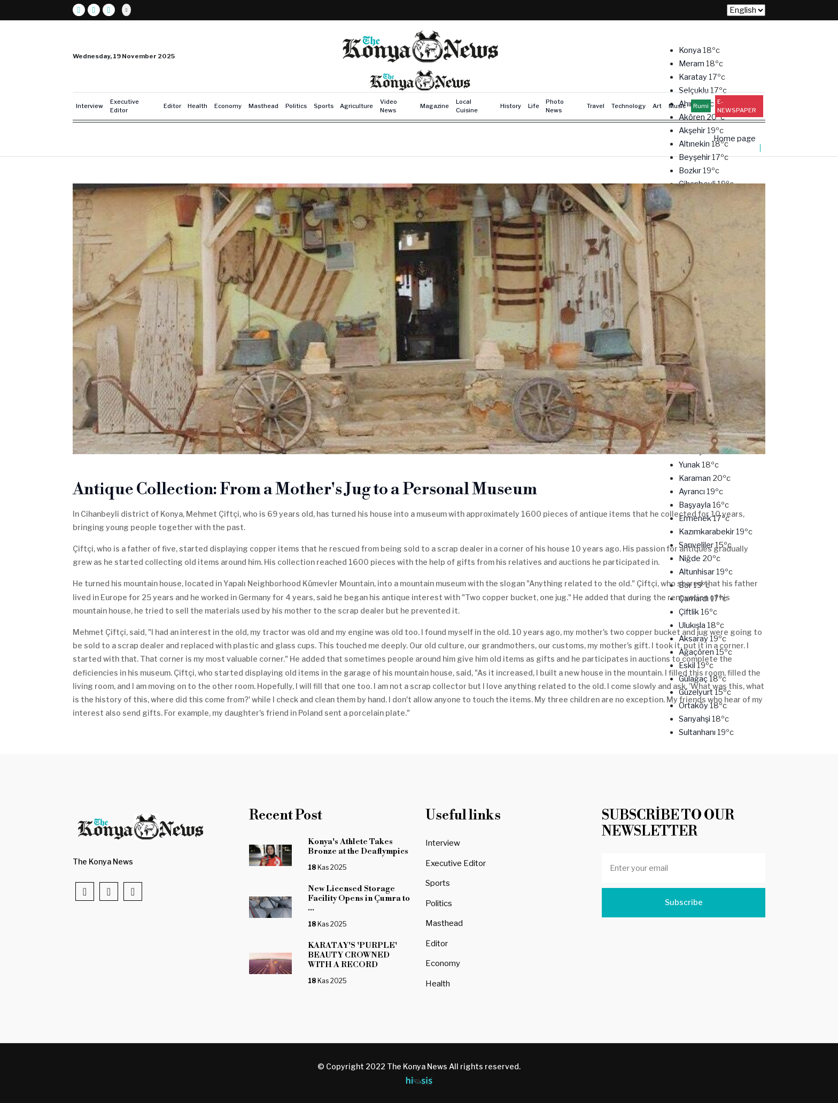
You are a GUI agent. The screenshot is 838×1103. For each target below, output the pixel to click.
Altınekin (695, 144)
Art (657, 106)
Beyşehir (695, 157)
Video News (388, 106)
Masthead (263, 106)
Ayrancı (693, 491)
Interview (89, 106)
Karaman (695, 478)
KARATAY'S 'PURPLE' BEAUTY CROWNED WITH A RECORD (352, 955)
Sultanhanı (698, 732)
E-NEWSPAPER (736, 106)
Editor (172, 106)
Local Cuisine (467, 106)
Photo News (555, 106)
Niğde (690, 558)
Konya (691, 50)
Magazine (434, 106)
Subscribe (684, 902)
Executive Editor (124, 106)
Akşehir (693, 130)
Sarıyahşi (695, 719)
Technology (628, 106)
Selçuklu (694, 90)
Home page (734, 138)
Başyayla (695, 505)
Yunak (690, 465)
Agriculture (356, 106)
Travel (595, 106)
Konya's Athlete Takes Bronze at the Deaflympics (360, 846)
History (510, 106)
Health (197, 106)
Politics (296, 106)
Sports (323, 106)
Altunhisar (697, 572)
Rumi (701, 106)
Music (677, 106)
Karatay (694, 77)
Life (533, 106)
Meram (692, 63)
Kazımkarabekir (707, 532)
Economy (228, 106)
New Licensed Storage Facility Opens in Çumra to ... (359, 898)
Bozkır (691, 170)
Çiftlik (690, 612)
